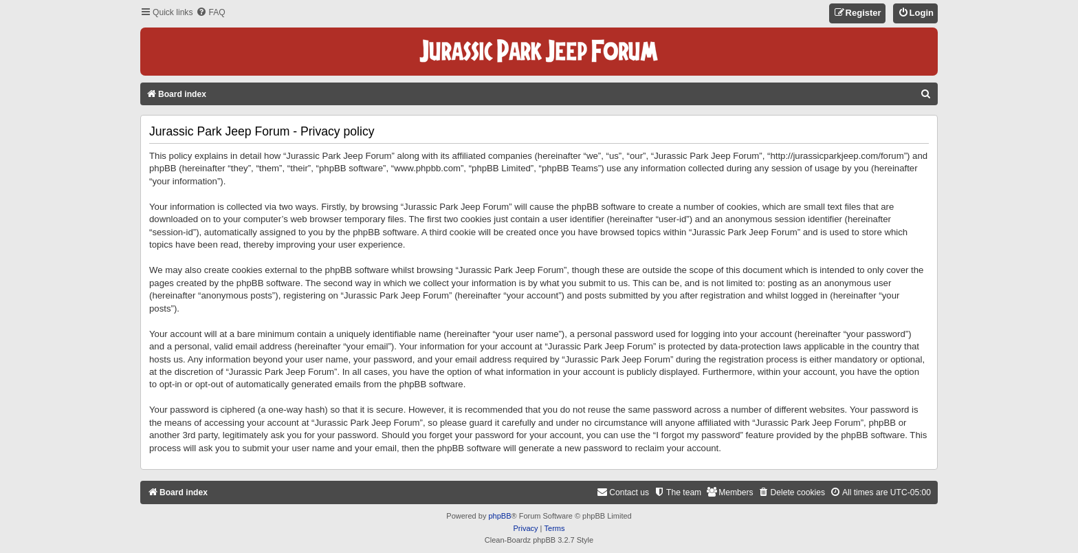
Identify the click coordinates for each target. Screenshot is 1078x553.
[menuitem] (210, 12)
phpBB (499, 516)
